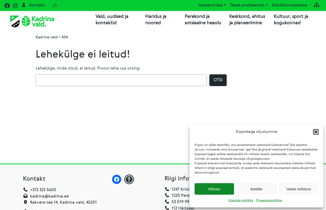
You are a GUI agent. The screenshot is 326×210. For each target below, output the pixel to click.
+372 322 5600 (43, 190)
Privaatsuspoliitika (269, 200)
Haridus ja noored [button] (155, 19)
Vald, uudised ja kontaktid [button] (112, 19)
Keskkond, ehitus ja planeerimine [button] (247, 19)
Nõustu (214, 189)
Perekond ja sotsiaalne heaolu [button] (203, 19)
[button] (315, 131)
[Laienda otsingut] (55, 5)
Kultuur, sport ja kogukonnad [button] (291, 19)
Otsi (218, 80)
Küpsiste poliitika (240, 200)
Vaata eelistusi (298, 189)
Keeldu (257, 189)
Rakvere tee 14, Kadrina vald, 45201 (63, 203)
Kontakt (37, 5)
